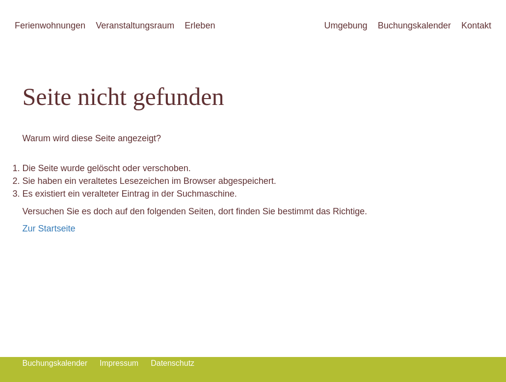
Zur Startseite (49, 228)
